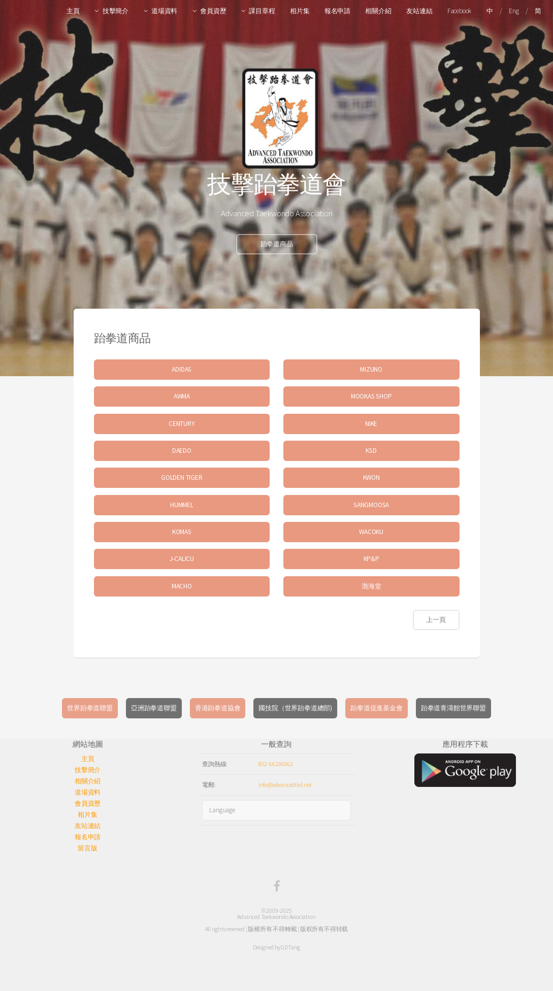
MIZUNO (371, 369)
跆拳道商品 (277, 244)
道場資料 (164, 11)
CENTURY (182, 423)
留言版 (87, 848)
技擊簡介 (115, 11)
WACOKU (371, 531)
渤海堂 (371, 586)
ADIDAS (181, 369)
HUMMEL (181, 505)
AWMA (182, 396)
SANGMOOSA (371, 505)
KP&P (371, 558)
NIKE (371, 423)
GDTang (290, 947)
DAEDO (181, 450)
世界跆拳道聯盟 (90, 708)
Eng (513, 11)
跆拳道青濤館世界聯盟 (453, 708)
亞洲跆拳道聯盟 (154, 708)
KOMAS (181, 531)
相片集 (299, 11)
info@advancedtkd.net (285, 784)
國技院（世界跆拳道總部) (295, 708)
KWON (371, 477)
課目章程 (262, 11)
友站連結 (419, 11)
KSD (371, 450)
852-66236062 (275, 764)
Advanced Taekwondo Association (276, 916)
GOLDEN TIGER (182, 477)
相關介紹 (378, 11)
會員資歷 (213, 11)
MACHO (182, 586)
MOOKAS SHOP (371, 396)
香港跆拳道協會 (218, 708)
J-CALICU (182, 558)
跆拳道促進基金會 (376, 708)
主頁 (73, 11)
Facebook (459, 11)
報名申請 (337, 11)
